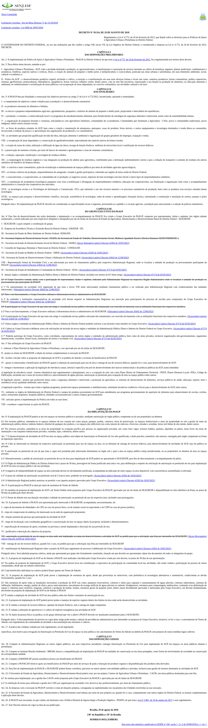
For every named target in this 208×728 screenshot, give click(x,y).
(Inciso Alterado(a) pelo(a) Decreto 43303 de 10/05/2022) (103, 243)
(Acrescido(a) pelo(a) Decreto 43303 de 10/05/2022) (84, 253)
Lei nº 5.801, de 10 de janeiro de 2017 (155, 700)
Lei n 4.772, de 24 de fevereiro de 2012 (132, 59)
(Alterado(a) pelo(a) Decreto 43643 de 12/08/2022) (36, 289)
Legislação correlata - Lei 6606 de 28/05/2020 (22, 27)
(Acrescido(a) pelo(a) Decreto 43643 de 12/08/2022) (105, 257)
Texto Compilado (9, 14)
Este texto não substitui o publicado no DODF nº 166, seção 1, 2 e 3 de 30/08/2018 (164, 724)
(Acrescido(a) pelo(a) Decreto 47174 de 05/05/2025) (103, 270)
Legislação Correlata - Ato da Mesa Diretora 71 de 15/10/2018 (29, 23)
